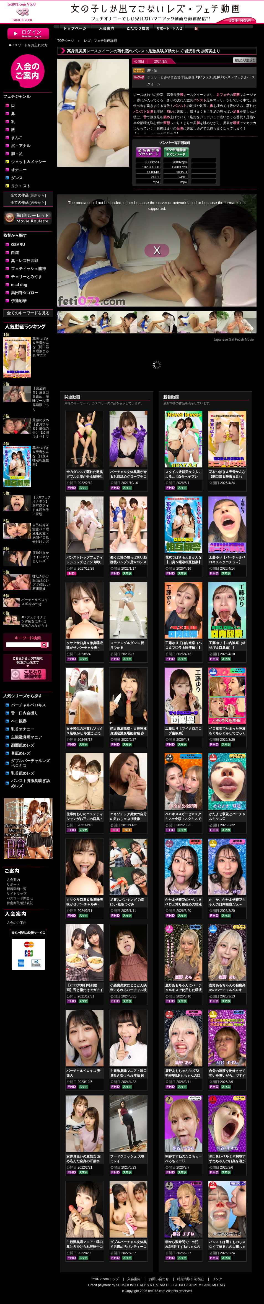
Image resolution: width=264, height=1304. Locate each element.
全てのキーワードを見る (28, 313)
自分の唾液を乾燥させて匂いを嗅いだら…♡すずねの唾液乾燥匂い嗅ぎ (227, 1075)
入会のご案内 (17, 923)
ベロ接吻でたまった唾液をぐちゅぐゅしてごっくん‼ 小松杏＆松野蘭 (227, 733)
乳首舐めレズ (22, 773)
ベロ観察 (19, 721)
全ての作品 (28, 195)
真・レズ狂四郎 (24, 260)
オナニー (19, 170)
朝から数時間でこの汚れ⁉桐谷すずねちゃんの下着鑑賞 (182, 1246)
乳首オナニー (22, 729)
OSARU (18, 244)
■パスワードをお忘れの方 (28, 45)
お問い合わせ (159, 1279)
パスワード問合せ (20, 898)
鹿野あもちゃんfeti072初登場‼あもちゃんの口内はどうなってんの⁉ (182, 1075)
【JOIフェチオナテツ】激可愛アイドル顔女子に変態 (41, 505)
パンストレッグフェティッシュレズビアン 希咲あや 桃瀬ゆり (84, 562)
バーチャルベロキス (28, 705)
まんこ (17, 137)
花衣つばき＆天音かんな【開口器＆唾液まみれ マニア (40, 347)
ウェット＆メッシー (28, 162)
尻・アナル (20, 145)
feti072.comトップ (105, 1279)
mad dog (19, 284)
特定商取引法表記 (20, 903)
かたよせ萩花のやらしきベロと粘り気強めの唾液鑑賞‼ (183, 904)
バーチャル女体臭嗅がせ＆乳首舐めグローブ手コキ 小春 (128, 476)
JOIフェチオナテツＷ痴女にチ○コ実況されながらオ (34, 621)
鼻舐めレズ (20, 753)
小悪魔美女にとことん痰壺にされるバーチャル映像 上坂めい (128, 990)
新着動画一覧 (17, 889)
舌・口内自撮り (24, 713)
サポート (13, 884)
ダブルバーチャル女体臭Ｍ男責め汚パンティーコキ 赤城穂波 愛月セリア (128, 1246)
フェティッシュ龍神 (28, 268)
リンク (217, 1279)
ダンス (17, 178)
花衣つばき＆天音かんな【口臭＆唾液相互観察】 (40, 456)
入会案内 (13, 880)
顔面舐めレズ (22, 745)
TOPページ (65, 41)
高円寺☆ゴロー (24, 292)
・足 (152, 70)
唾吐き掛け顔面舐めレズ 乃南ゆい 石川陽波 (41, 582)
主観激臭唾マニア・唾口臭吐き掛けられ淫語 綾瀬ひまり (128, 1075)
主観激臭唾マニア (26, 737)
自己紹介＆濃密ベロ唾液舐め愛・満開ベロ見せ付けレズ (40, 533)
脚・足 (17, 153)
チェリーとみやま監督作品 (167, 77)
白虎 (15, 252)
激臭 (191, 77)
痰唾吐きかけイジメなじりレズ (40, 557)
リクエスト (20, 186)
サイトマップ (17, 894)
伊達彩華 (19, 301)
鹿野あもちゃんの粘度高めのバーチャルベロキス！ (227, 990)
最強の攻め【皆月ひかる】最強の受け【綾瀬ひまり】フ (40, 428)
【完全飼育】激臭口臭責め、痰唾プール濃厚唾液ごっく (40, 398)
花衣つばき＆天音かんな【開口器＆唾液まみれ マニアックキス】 (227, 476)
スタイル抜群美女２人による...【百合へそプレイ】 (183, 476)
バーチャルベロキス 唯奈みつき (34, 602)
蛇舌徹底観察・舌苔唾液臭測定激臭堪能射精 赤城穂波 (128, 733)
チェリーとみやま (26, 276)
